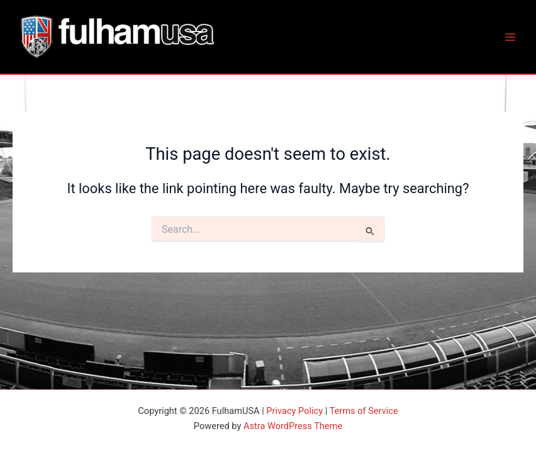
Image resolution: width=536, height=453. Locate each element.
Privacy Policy (294, 411)
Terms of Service (364, 411)
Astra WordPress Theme (292, 426)
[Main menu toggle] (510, 37)
